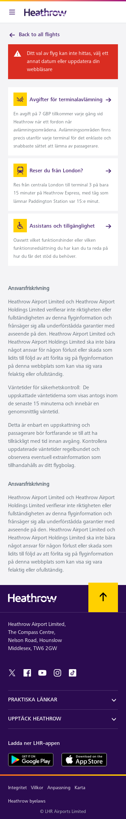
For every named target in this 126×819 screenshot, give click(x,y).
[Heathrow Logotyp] (45, 12)
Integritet (17, 788)
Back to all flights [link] (34, 35)
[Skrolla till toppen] (103, 597)
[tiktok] (73, 673)
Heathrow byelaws (26, 801)
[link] (63, 121)
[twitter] (12, 673)
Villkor (37, 788)
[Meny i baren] (12, 12)
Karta (80, 788)
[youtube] (42, 673)
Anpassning (59, 788)
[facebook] (27, 673)
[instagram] (57, 673)
